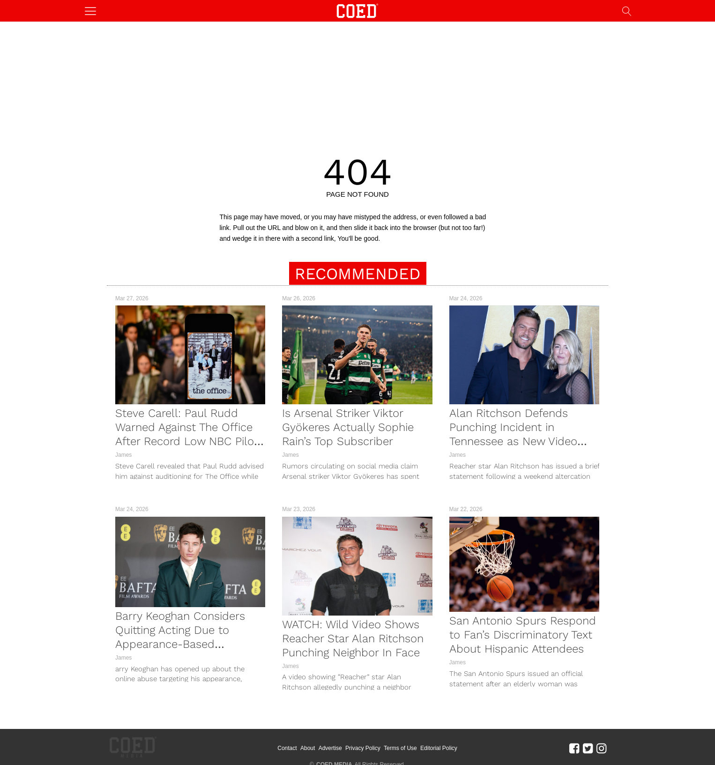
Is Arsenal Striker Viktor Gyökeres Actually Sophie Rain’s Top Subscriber (348, 427)
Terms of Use (413, 741)
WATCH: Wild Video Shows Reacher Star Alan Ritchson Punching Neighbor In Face (353, 638)
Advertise (342, 741)
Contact (299, 741)
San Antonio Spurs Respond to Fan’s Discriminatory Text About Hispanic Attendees (522, 634)
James (123, 455)
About (320, 741)
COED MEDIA (334, 751)
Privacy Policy (375, 741)
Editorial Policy (451, 741)
